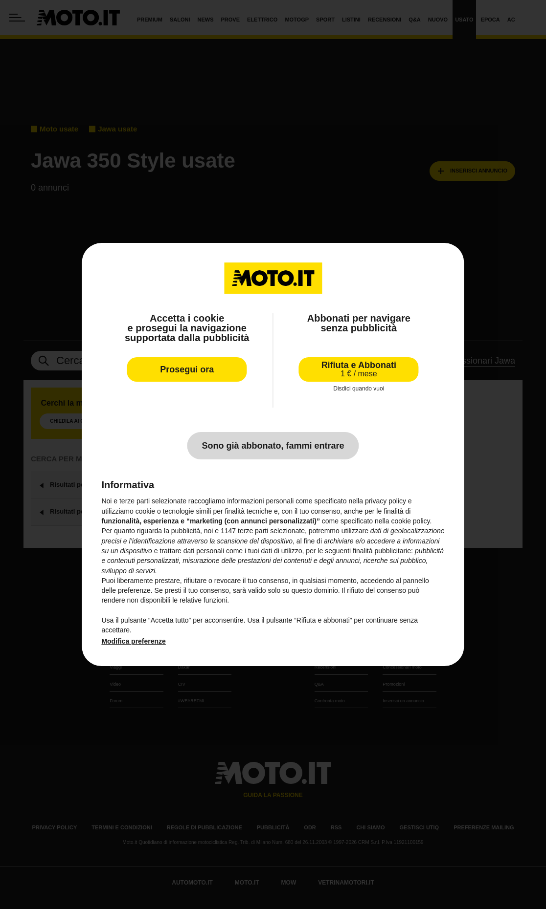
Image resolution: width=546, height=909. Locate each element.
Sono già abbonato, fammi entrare (273, 446)
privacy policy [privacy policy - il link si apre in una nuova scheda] (385, 501)
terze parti (253, 531)
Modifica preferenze (133, 641)
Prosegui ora (187, 369)
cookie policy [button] (410, 521)
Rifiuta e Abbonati (358, 369)
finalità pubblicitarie (382, 551)
